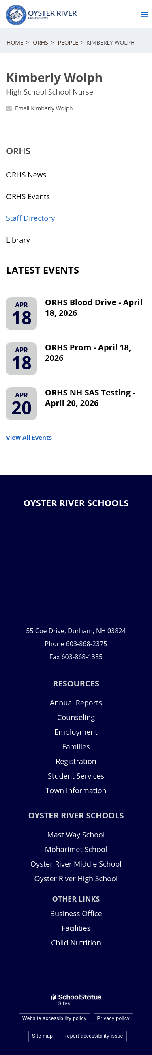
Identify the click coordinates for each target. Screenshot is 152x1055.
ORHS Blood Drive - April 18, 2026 (94, 307)
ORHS (40, 42)
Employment (75, 732)
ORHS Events (28, 196)
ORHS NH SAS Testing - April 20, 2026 (90, 397)
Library (32, 242)
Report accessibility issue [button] (93, 1036)
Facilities (76, 928)
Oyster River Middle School (76, 864)
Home (15, 42)
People (68, 42)
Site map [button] (42, 1036)
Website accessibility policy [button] (54, 1018)
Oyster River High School (76, 878)
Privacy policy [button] (113, 1018)
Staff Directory (30, 218)
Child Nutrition (76, 942)
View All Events (29, 437)
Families (76, 746)
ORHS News (26, 174)
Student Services (76, 776)
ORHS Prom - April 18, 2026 (88, 352)
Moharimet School (76, 849)
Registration (76, 761)
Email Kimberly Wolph (44, 108)
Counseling (76, 717)
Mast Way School (76, 834)
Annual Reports (76, 703)
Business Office (76, 913)
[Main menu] (144, 14)
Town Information (75, 790)
